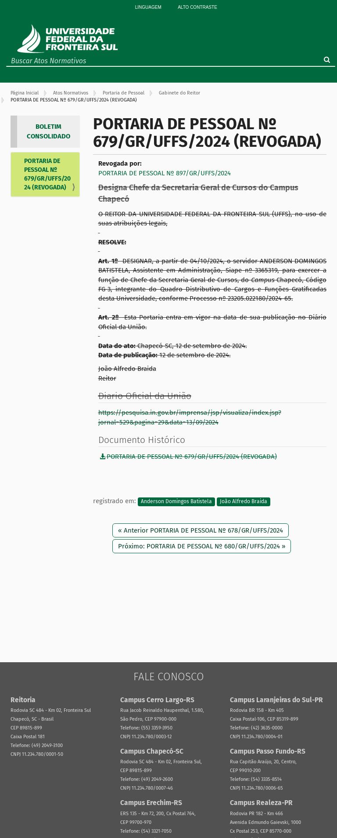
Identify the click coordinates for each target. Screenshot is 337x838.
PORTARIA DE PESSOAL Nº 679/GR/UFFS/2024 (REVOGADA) (47, 174)
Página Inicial (25, 93)
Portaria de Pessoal (123, 93)
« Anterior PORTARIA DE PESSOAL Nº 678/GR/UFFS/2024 (200, 530)
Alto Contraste (197, 7)
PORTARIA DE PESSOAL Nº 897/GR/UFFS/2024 (164, 173)
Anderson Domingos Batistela (176, 501)
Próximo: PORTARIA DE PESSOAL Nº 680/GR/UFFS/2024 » (201, 546)
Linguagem (148, 7)
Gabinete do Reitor (179, 93)
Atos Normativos (70, 93)
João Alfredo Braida (243, 501)
